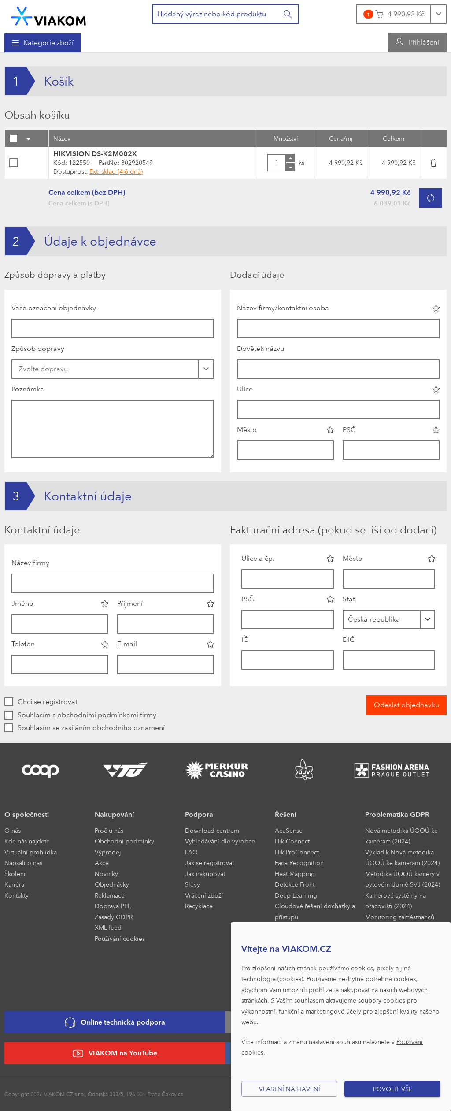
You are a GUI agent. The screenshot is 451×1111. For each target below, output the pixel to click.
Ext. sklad (116, 171)
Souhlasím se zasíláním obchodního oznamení (91, 727)
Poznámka (27, 389)
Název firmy (30, 563)
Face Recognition (299, 862)
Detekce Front (294, 884)
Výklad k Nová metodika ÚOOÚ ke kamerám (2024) (402, 857)
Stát (349, 599)
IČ (244, 639)
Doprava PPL (113, 906)
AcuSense (289, 830)
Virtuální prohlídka (30, 852)
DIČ (349, 639)
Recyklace (199, 906)
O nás (12, 830)
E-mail (127, 644)
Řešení (285, 814)
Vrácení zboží (204, 895)
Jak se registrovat (209, 862)
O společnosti (26, 814)
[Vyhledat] (288, 14)
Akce (102, 862)
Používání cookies (120, 938)
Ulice (245, 389)
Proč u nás (109, 830)
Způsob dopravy (37, 348)
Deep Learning (296, 895)
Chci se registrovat (48, 701)
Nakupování (114, 814)
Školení (15, 873)
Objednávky (112, 884)
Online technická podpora (115, 1022)
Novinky (106, 873)
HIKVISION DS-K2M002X (95, 153)
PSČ (349, 429)
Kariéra (14, 884)
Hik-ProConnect (297, 852)
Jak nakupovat (205, 873)
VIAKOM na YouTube (115, 1053)
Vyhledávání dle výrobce (220, 841)
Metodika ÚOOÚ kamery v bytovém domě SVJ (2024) (402, 879)
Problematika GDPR (397, 814)
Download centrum (212, 830)
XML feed (108, 927)
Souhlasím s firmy (87, 715)
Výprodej (108, 852)
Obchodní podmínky (124, 841)
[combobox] (389, 619)
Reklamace (110, 895)
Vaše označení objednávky (53, 308)
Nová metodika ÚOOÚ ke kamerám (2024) (401, 836)
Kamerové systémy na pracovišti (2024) (395, 900)
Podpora (199, 814)
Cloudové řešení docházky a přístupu (315, 911)
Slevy (192, 884)
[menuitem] (42, 42)
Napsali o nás (23, 862)
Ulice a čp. (257, 558)
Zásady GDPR (114, 917)
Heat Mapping (295, 873)
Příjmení (130, 603)
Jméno (22, 603)
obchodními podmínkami (97, 715)
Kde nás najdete (27, 841)
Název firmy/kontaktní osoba (283, 308)
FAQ (191, 852)
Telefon (23, 644)
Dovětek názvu (260, 348)
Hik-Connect (292, 841)
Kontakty (16, 895)
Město (247, 429)
